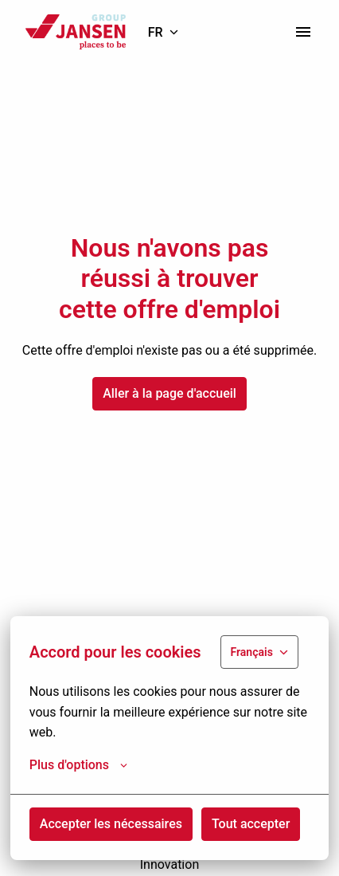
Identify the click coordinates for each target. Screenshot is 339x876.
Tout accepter (251, 823)
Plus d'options (78, 765)
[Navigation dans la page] (303, 32)
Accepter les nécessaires (111, 823)
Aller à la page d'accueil (169, 393)
